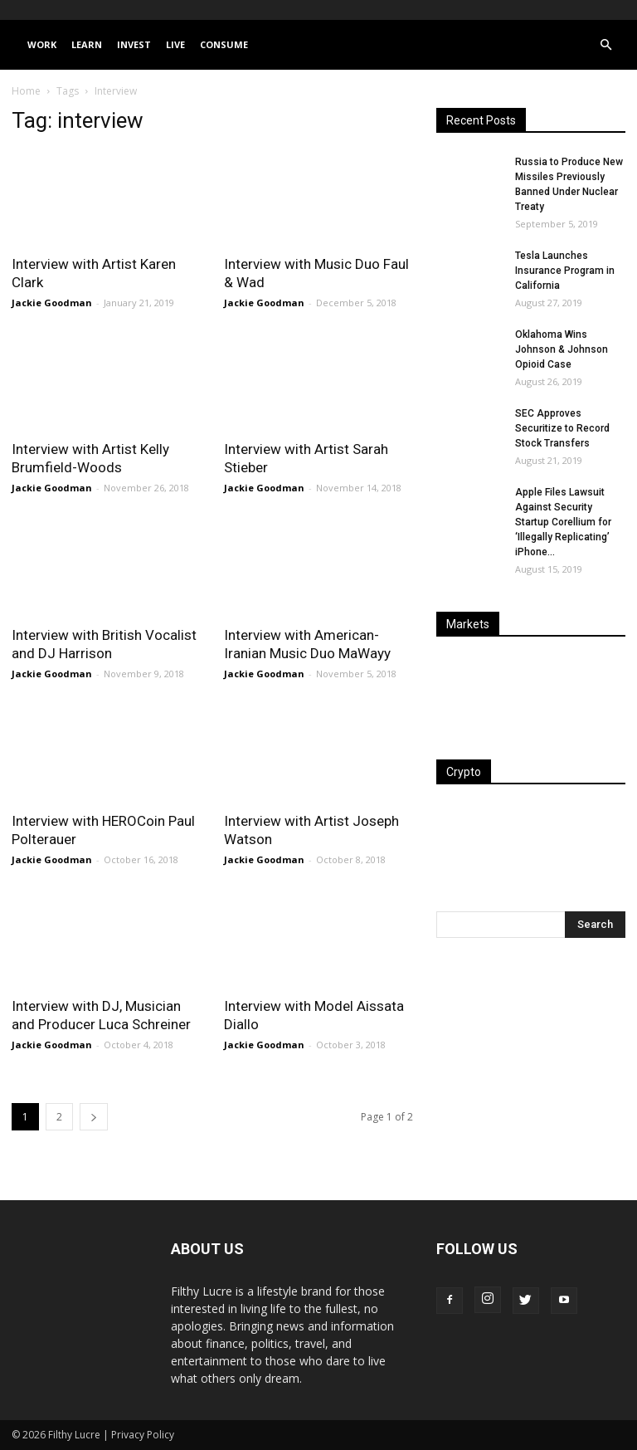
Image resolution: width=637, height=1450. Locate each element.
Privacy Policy (142, 1435)
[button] (605, 45)
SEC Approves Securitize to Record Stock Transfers (562, 428)
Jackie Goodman (52, 302)
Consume (224, 44)
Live (175, 44)
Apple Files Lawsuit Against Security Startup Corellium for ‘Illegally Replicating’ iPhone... (563, 522)
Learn (86, 44)
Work (41, 44)
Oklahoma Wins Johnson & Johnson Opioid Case (561, 349)
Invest (134, 44)
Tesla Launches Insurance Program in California (565, 270)
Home (26, 91)
